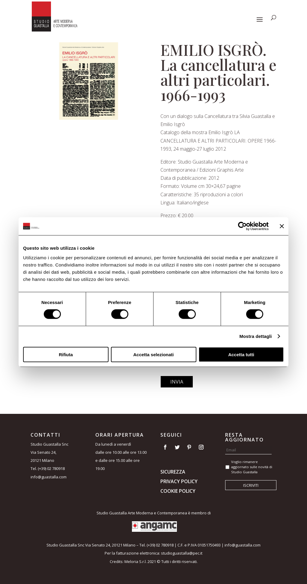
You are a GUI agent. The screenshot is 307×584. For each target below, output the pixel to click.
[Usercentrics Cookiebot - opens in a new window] (242, 226)
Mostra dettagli (255, 336)
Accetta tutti (241, 354)
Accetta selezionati (153, 354)
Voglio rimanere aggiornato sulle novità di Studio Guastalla (251, 466)
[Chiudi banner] (282, 226)
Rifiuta (66, 354)
